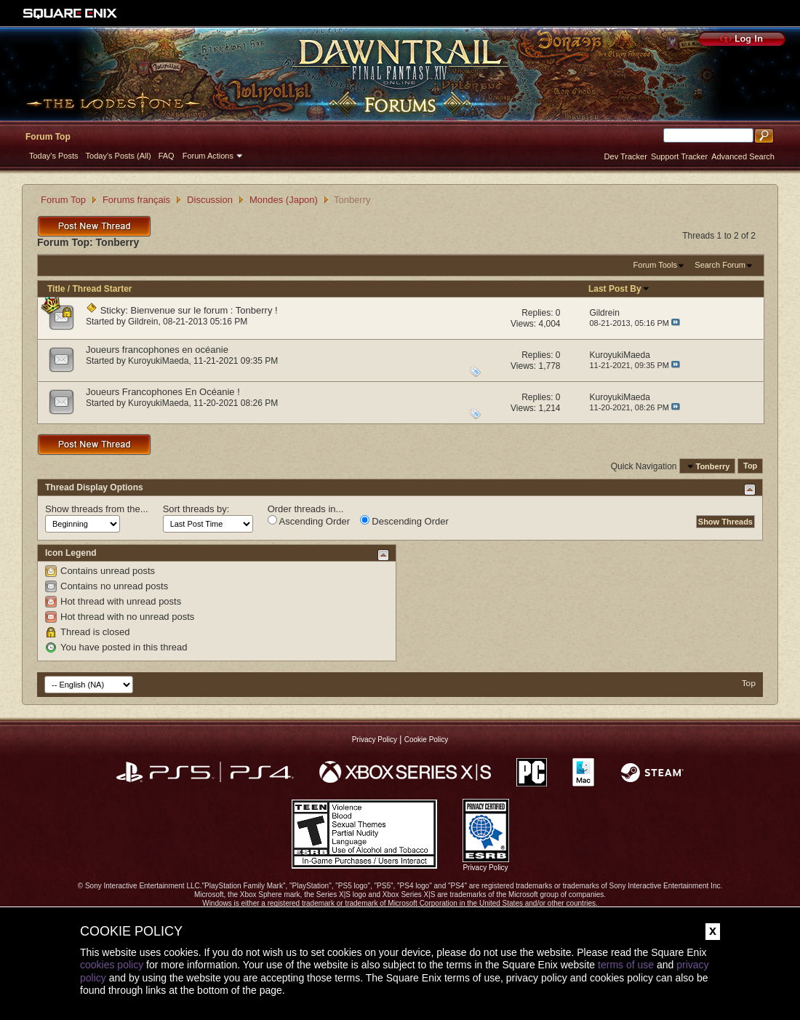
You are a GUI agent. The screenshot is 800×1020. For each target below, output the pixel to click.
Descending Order (404, 521)
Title (56, 289)
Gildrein (143, 321)
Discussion (210, 199)
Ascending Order (309, 521)
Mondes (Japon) (283, 199)
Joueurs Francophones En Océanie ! (163, 391)
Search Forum (720, 264)
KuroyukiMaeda (158, 361)
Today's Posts (54, 155)
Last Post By (619, 289)
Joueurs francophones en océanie (157, 349)
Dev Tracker (625, 156)
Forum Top (48, 137)
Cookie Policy (426, 740)
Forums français (136, 199)
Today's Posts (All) (118, 155)
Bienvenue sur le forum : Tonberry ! (204, 310)
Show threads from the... (96, 508)
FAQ (167, 155)
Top (750, 466)
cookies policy (111, 965)
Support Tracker (679, 156)
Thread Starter (102, 289)
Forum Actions (208, 155)
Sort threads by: (196, 508)
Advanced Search (743, 156)
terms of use (626, 965)
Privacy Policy (374, 740)
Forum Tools (655, 264)
